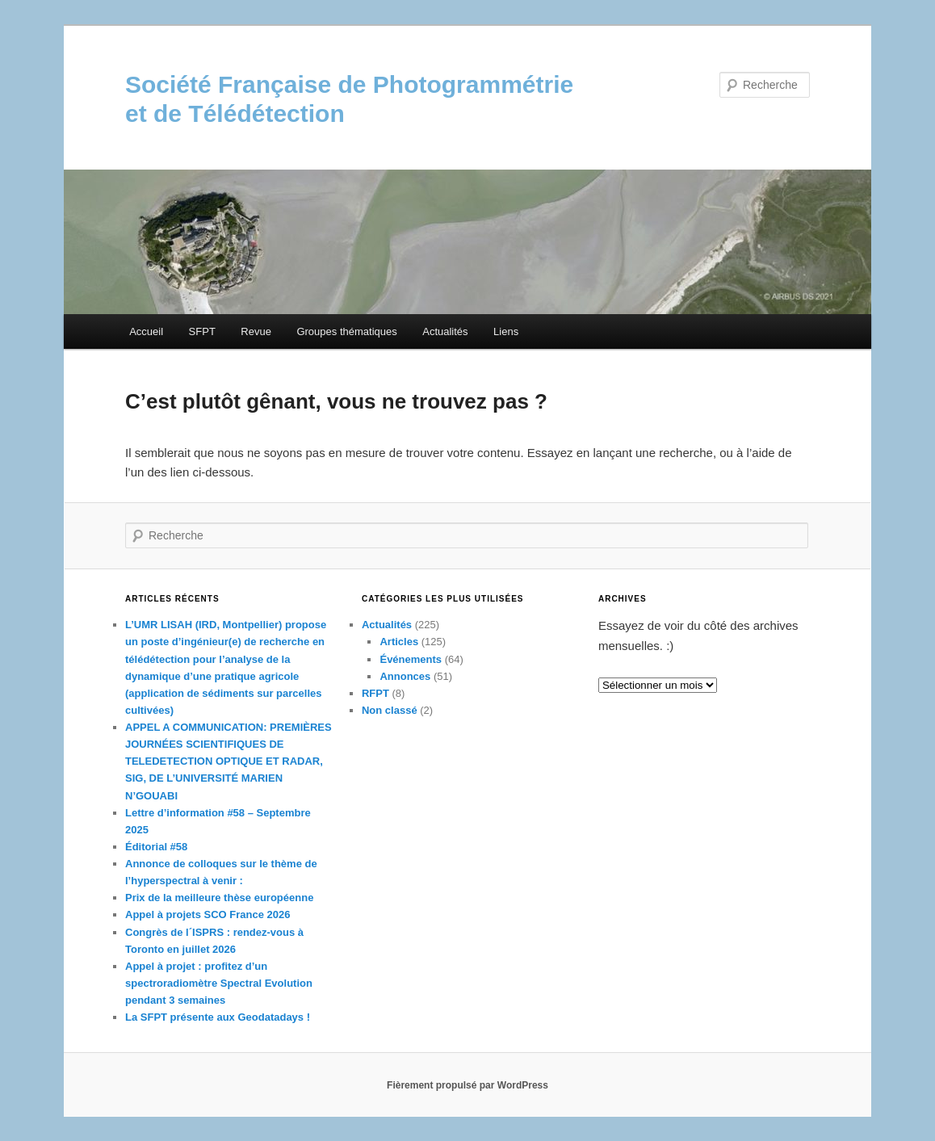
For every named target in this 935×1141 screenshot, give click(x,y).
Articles (398, 642)
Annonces (404, 676)
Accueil (146, 331)
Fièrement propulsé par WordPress (467, 1085)
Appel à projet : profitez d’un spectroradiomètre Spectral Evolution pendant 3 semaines (218, 983)
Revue (256, 331)
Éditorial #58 (156, 847)
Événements (410, 659)
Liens (505, 331)
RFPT (375, 693)
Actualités (444, 331)
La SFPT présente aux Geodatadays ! (217, 1017)
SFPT (202, 331)
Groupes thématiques (346, 331)
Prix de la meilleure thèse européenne (219, 897)
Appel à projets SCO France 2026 (207, 914)
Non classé (389, 710)
